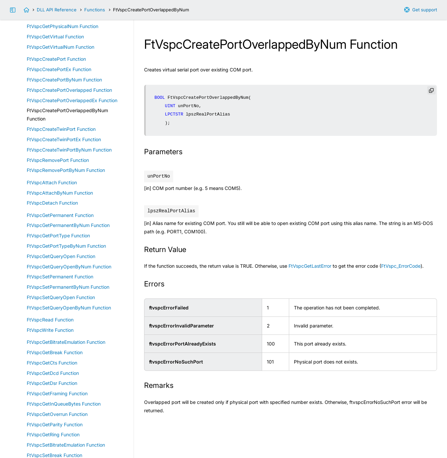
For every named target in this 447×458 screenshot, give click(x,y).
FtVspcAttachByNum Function (60, 193)
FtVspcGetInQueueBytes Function (64, 404)
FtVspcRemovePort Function (58, 160)
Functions (94, 9)
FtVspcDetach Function (52, 203)
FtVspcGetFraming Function (57, 393)
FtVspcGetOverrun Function (57, 414)
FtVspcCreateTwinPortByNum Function (69, 150)
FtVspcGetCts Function (52, 363)
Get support (424, 9)
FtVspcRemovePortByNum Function (66, 170)
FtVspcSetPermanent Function (60, 276)
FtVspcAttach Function (52, 182)
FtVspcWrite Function (50, 330)
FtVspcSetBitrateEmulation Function (66, 445)
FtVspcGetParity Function (55, 424)
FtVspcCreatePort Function (56, 59)
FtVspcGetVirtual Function (55, 36)
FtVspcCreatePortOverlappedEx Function (72, 100)
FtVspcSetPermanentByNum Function (68, 287)
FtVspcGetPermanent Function (60, 215)
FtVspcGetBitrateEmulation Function (66, 342)
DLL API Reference (57, 9)
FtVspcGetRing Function (53, 434)
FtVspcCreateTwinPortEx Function (64, 139)
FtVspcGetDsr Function (52, 383)
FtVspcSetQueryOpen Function (61, 297)
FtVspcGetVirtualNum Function (60, 47)
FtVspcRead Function (50, 319)
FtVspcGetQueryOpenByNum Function (69, 266)
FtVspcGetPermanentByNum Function (68, 225)
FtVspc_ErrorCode (401, 266)
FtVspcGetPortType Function (58, 235)
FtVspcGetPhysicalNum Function (62, 26)
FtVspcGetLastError (310, 266)
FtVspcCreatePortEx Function (59, 69)
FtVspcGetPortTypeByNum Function (66, 246)
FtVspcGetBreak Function (55, 352)
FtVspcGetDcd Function (53, 373)
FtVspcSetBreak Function (54, 455)
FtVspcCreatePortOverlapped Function (69, 90)
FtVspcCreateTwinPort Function (61, 129)
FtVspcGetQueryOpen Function (61, 256)
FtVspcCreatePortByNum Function (64, 79)
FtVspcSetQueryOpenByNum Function (69, 307)
